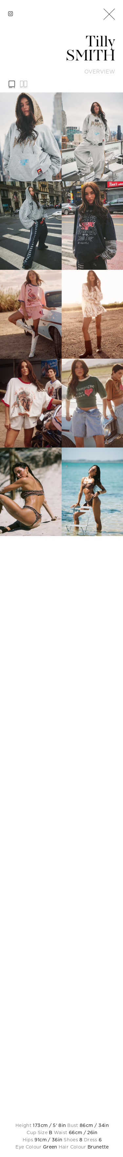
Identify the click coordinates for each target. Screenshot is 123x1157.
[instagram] (10, 13)
